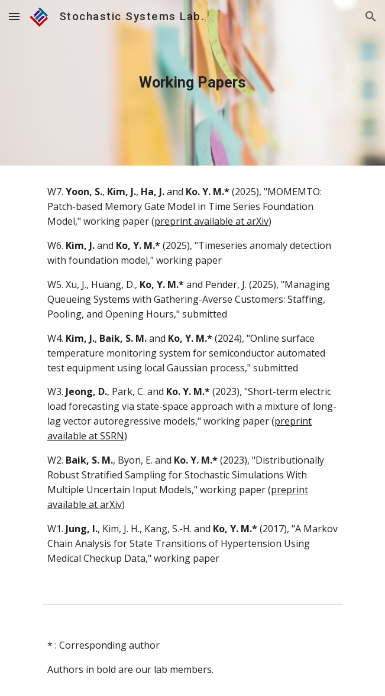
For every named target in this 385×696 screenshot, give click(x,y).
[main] (192, 82)
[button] (14, 16)
